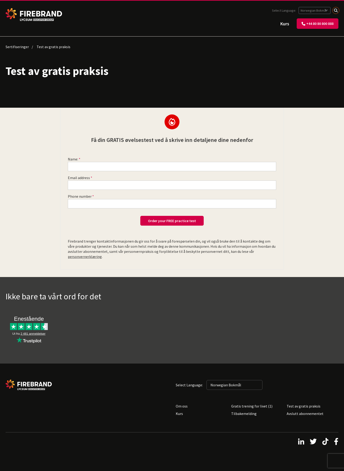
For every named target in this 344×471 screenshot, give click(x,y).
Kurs (284, 24)
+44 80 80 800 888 (318, 23)
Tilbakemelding (244, 413)
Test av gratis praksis (303, 406)
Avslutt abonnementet (305, 413)
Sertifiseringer (17, 46)
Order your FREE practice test (172, 220)
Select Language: (284, 10)
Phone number (80, 196)
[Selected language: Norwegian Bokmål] (314, 10)
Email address (79, 177)
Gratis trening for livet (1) (251, 406)
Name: (73, 159)
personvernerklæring (85, 256)
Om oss (182, 406)
